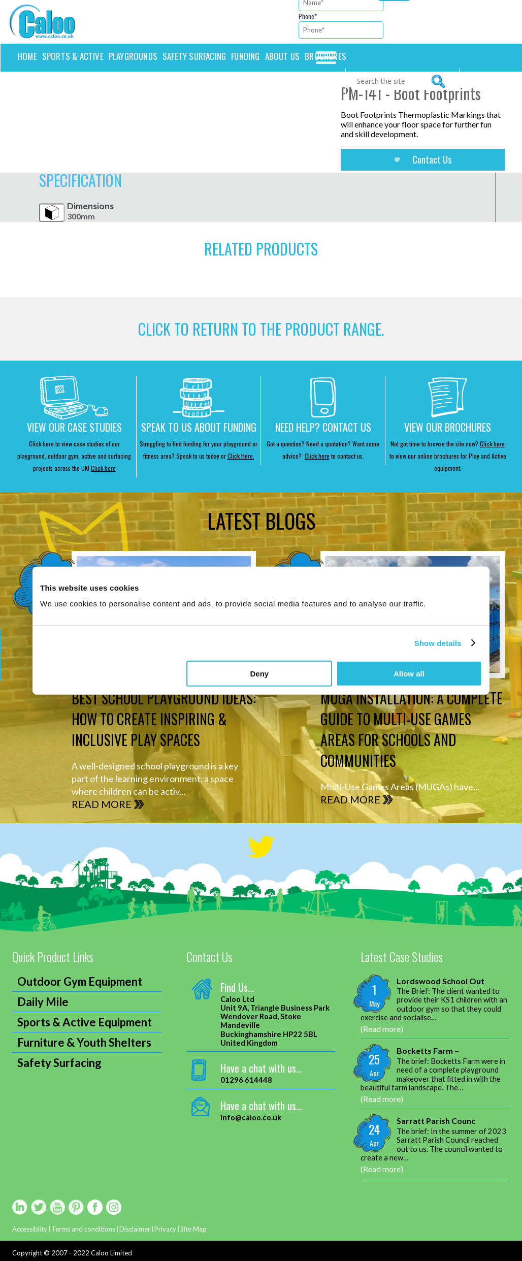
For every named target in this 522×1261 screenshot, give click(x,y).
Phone (308, 16)
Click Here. (240, 455)
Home (27, 56)
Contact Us (431, 159)
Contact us (39, 81)
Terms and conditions (83, 1229)
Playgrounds (133, 56)
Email (9, 675)
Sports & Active (73, 56)
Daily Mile (43, 1002)
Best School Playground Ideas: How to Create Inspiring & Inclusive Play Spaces (164, 719)
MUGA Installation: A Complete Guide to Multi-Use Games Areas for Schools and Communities (411, 729)
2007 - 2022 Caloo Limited (91, 1253)
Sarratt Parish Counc (436, 1120)
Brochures (325, 56)
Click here (103, 468)
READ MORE (102, 804)
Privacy (165, 1229)
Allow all (409, 673)
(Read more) (382, 1028)
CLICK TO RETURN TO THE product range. (261, 328)
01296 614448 (246, 1080)
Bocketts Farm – (428, 1050)
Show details (438, 642)
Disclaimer (134, 1229)
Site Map (193, 1229)
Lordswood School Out (440, 981)
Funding (245, 56)
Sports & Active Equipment (84, 1022)
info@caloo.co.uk (250, 1117)
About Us (282, 56)
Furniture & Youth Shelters (84, 1042)
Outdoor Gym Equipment (79, 981)
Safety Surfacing (194, 56)
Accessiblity (29, 1229)
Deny (259, 673)
